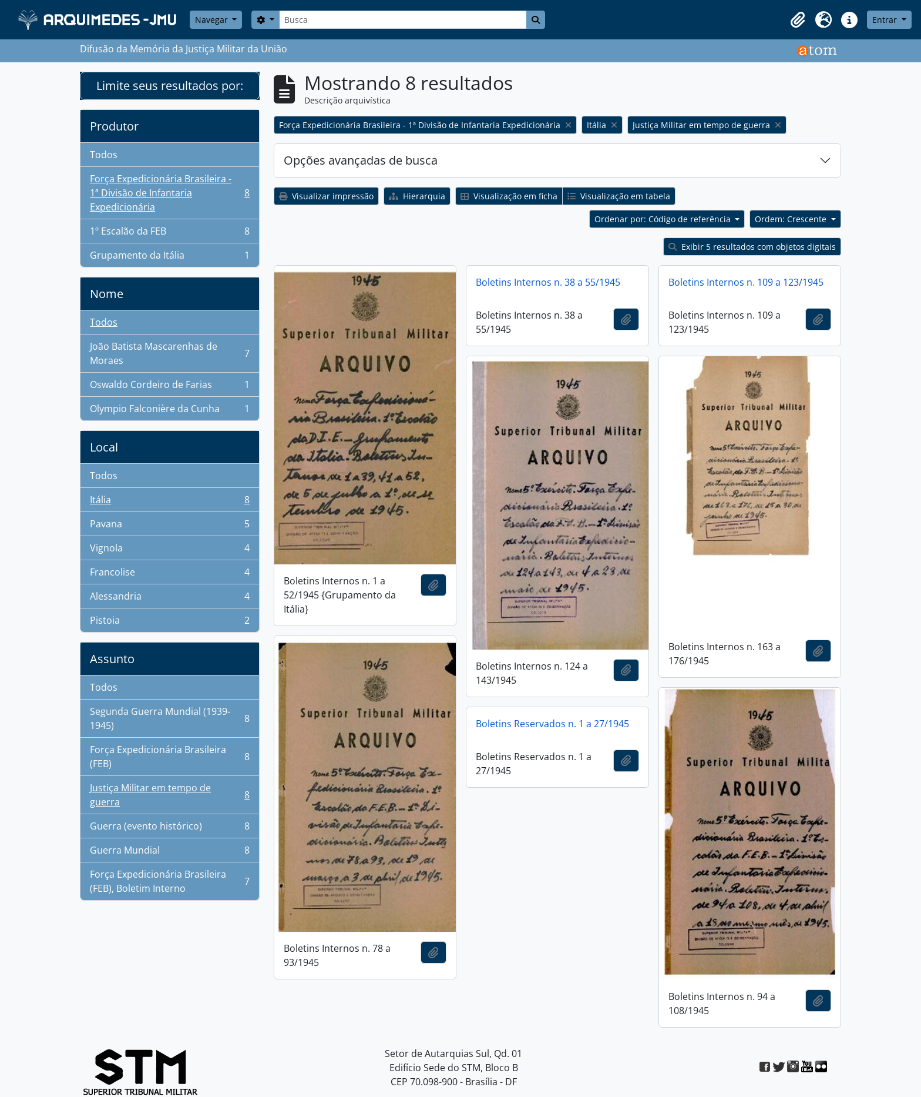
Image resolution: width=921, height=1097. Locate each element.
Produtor (114, 126)
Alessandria (169, 598)
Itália (169, 502)
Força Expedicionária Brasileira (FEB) (169, 756)
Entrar (885, 19)
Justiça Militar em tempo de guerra (169, 794)
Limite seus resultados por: (169, 85)
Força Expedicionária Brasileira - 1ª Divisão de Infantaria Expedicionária (169, 192)
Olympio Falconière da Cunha (169, 411)
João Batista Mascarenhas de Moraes (169, 353)
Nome (106, 294)
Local (104, 447)
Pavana (169, 526)
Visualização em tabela (618, 196)
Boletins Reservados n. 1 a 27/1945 (552, 723)
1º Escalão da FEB (169, 233)
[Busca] (403, 20)
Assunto (112, 659)
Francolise (169, 574)
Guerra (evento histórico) (169, 828)
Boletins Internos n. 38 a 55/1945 (548, 282)
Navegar (212, 19)
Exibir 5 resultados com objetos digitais (752, 246)
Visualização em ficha (508, 196)
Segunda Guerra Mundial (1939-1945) (169, 718)
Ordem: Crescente (792, 219)
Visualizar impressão (326, 196)
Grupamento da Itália (169, 257)
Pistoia (169, 622)
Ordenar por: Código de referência (663, 219)
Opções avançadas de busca (361, 160)
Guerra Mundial (169, 852)
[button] (798, 20)
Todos (103, 154)
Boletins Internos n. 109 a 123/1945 (745, 282)
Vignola (169, 550)
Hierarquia (417, 196)
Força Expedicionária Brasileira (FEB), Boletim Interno (169, 881)
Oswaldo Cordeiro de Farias (169, 387)
